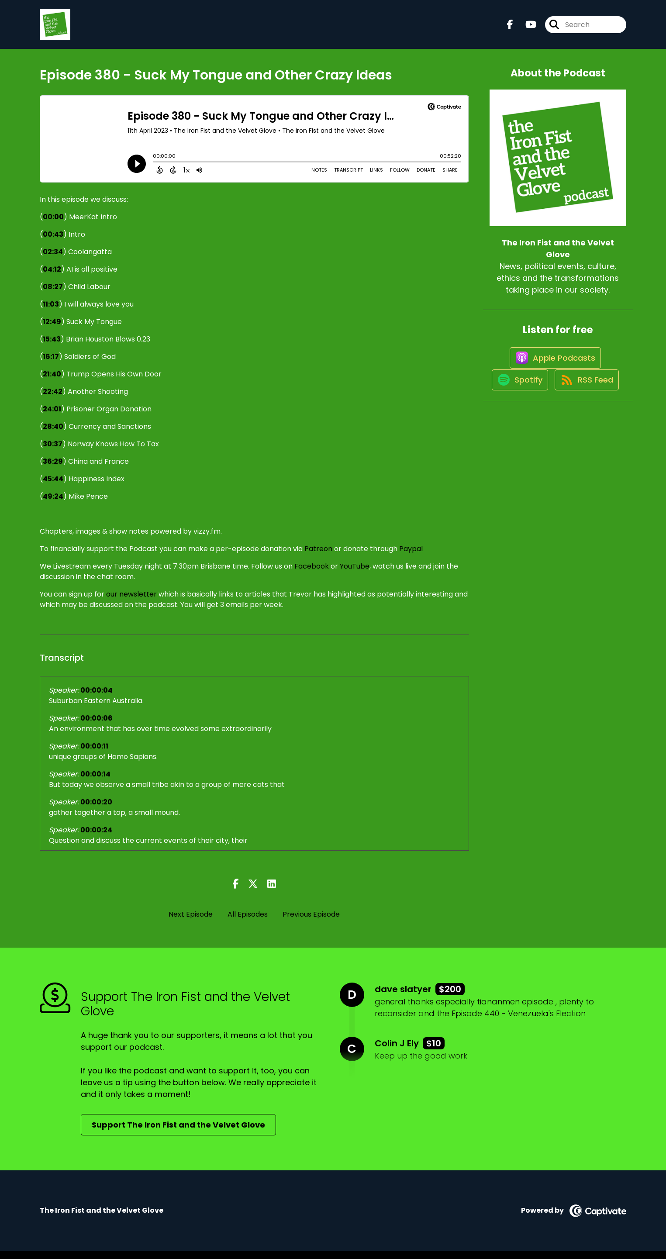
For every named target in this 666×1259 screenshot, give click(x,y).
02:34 (53, 260)
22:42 (52, 399)
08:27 (53, 295)
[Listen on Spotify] (553, 405)
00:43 (53, 242)
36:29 (53, 469)
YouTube (354, 574)
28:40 (53, 434)
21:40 (52, 382)
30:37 (52, 452)
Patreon (318, 557)
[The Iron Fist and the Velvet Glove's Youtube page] (525, 28)
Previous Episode (311, 922)
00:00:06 (96, 726)
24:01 (52, 417)
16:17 (51, 364)
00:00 (53, 225)
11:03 (51, 312)
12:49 (52, 329)
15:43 (52, 347)
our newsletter (131, 602)
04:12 (52, 277)
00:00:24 (96, 838)
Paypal (411, 557)
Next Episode (191, 922)
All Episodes (248, 922)
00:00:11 (94, 754)
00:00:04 (96, 698)
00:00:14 (95, 782)
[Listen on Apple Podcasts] (553, 374)
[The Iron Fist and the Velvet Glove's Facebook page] (510, 28)
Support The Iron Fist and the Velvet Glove (178, 1132)
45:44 (53, 487)
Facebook (311, 574)
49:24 (53, 504)
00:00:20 (96, 810)
